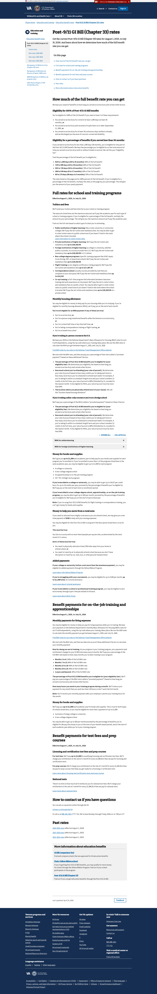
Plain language (119, 981)
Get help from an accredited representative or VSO (63, 927)
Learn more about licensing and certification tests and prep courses (78, 773)
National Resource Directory (36, 953)
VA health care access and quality (65, 923)
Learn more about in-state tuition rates (70, 239)
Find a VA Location (74, 16)
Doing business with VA (61, 940)
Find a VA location (113, 957)
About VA (58, 16)
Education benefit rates (35, 39)
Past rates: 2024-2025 (36, 53)
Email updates (84, 926)
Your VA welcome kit (60, 951)
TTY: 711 (109, 945)
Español (28, 965)
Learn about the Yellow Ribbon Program (68, 572)
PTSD (27, 933)
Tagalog (37, 965)
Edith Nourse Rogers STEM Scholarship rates (36, 84)
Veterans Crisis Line (113, 921)
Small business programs (34, 946)
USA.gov (94, 984)
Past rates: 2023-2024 (36, 57)
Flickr (81, 941)
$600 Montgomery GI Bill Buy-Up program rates (37, 78)
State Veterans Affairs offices (63, 936)
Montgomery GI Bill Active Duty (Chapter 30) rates (37, 66)
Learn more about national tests (65, 791)
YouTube (82, 945)
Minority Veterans (32, 929)
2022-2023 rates (58, 837)
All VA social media (86, 948)
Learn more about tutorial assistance (67, 584)
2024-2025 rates (58, 828)
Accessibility (31, 981)
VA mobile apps (58, 933)
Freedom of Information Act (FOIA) (62, 981)
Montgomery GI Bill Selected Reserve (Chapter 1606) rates (36, 72)
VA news (82, 919)
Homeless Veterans (32, 922)
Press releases (84, 923)
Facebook (83, 930)
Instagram (83, 934)
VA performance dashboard (110, 984)
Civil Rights (42, 981)
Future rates (33, 49)
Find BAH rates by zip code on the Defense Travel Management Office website (82, 350)
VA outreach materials (60, 947)
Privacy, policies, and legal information (41, 984)
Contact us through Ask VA (63, 809)
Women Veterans (31, 925)
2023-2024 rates (58, 832)
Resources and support (115, 930)
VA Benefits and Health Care (38, 16)
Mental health (30, 936)
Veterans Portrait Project (35, 987)
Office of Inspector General (101, 981)
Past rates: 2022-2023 (36, 61)
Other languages (49, 965)
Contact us (112, 8)
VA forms (55, 919)
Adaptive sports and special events (35, 941)
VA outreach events (32, 950)
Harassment (83, 981)
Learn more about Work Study (64, 596)
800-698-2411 (111, 942)
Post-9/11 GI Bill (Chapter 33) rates (37, 44)
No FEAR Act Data (81, 984)
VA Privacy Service (65, 984)
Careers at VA (57, 944)
